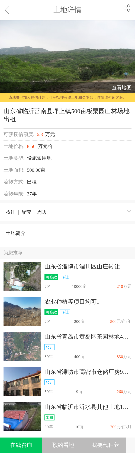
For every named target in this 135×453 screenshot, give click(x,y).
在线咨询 (21, 445)
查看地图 (121, 87)
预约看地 (63, 445)
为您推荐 (13, 252)
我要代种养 (105, 445)
